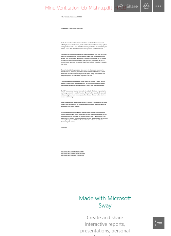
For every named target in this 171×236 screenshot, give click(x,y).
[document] (85, 118)
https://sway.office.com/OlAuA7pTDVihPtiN (72, 151)
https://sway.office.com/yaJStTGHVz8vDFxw (72, 155)
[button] (127, 6)
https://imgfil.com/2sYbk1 (76, 28)
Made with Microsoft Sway (105, 201)
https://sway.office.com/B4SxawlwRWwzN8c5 (73, 153)
